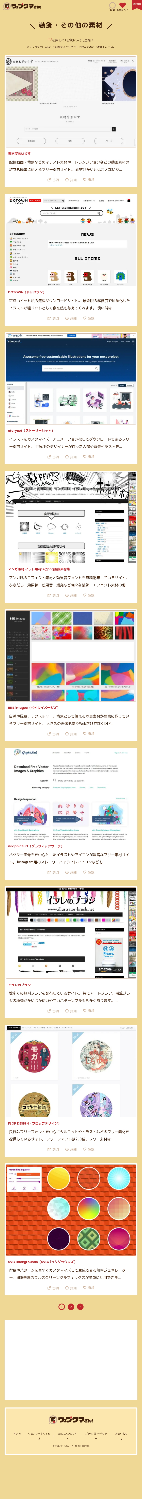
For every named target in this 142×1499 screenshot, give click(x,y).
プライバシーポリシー (96, 1436)
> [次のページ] (80, 1306)
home (17, 1433)
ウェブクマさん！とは (39, 1436)
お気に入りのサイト (67, 1436)
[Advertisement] (71, 1360)
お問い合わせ (121, 1436)
